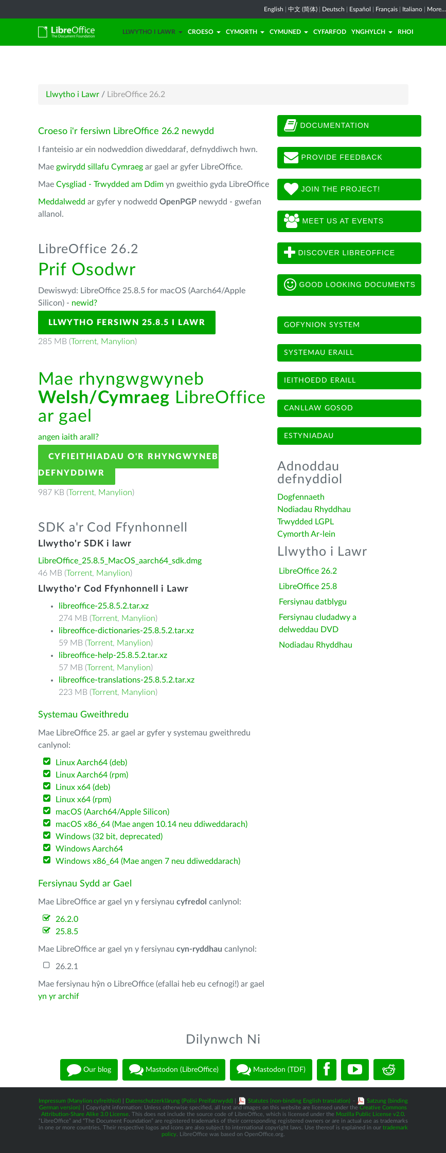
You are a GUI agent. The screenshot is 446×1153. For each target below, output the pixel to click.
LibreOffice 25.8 (308, 586)
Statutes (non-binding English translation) (299, 1101)
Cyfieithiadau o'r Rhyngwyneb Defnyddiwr (128, 464)
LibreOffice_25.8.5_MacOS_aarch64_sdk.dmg (120, 561)
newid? (84, 303)
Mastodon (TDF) (271, 1070)
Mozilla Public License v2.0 (370, 1114)
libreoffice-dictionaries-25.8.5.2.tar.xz (126, 631)
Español (360, 9)
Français (387, 9)
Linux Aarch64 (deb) (91, 763)
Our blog (89, 1070)
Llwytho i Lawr (152, 32)
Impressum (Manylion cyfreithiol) (80, 1101)
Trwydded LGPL (305, 522)
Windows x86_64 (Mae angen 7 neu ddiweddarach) (148, 861)
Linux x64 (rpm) (83, 800)
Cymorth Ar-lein (306, 534)
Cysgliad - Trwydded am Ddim (110, 184)
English (273, 9)
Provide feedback (333, 157)
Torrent (84, 341)
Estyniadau (309, 436)
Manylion (118, 341)
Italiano (412, 9)
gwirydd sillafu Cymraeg (99, 167)
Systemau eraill (319, 352)
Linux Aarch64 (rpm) (92, 775)
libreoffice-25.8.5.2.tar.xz (104, 606)
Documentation (326, 126)
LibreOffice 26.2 (308, 571)
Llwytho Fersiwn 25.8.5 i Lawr (127, 322)
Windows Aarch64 (89, 849)
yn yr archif (58, 996)
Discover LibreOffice (340, 253)
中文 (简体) (302, 9)
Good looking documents (350, 285)
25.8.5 (67, 932)
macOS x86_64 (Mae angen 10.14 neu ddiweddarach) (151, 824)
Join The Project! (332, 189)
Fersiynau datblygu (313, 602)
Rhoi (406, 32)
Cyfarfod (329, 32)
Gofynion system (322, 325)
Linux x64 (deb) (83, 787)
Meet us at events (334, 221)
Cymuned (289, 32)
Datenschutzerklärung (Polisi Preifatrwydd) (179, 1101)
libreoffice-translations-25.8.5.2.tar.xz (126, 680)
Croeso (204, 32)
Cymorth (245, 32)
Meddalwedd (61, 202)
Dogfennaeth (301, 497)
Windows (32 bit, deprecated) (109, 837)
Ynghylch (372, 32)
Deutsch (333, 9)
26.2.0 (67, 919)
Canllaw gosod (318, 408)
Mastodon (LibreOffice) (174, 1070)
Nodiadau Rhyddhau (314, 509)
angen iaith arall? (68, 437)
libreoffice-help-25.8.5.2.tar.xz (113, 655)
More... (436, 9)
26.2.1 (67, 966)
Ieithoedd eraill (320, 380)
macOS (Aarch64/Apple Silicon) (112, 812)
